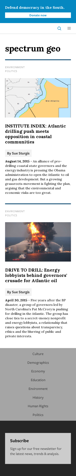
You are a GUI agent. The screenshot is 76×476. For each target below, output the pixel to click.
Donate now (38, 15)
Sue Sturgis (21, 153)
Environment (15, 67)
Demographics (38, 362)
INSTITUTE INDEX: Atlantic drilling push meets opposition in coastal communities (35, 134)
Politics (11, 71)
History (38, 397)
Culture (38, 353)
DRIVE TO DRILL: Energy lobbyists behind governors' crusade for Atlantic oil (36, 275)
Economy (38, 371)
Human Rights (38, 406)
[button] (69, 28)
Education (38, 379)
